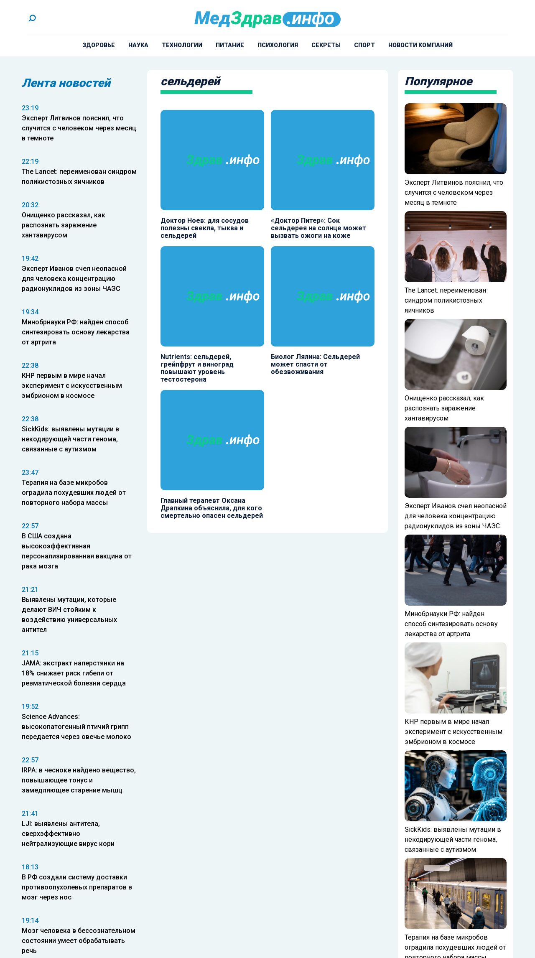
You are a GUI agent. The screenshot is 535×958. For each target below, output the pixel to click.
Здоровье (98, 45)
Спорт (364, 45)
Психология (277, 45)
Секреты (326, 45)
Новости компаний (420, 45)
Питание (230, 45)
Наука (138, 45)
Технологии (182, 45)
